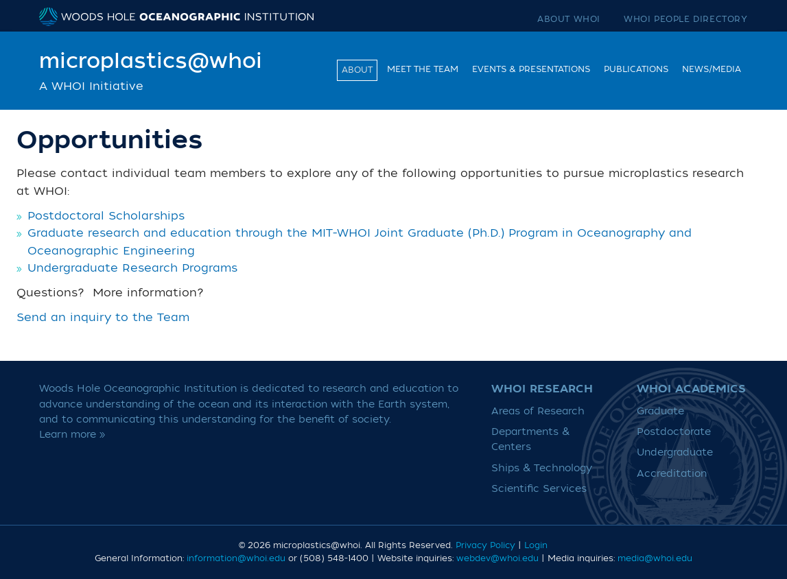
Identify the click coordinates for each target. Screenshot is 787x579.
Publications (636, 69)
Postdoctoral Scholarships (106, 216)
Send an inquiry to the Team (102, 317)
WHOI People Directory (686, 19)
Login (536, 545)
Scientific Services (539, 488)
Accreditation (672, 473)
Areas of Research (538, 411)
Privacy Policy (485, 545)
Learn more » (72, 434)
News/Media (711, 69)
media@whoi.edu (655, 558)
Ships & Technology (541, 468)
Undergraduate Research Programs (132, 268)
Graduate (660, 411)
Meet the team (422, 69)
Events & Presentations (531, 69)
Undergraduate (675, 452)
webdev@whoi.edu (497, 558)
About (357, 69)
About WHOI (568, 19)
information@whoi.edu (236, 558)
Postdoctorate (674, 431)
